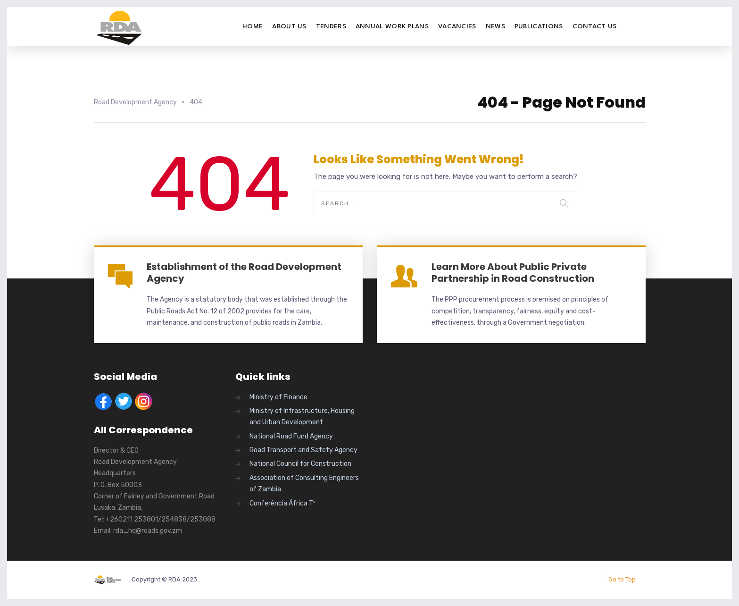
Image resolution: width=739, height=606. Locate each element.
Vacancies (457, 26)
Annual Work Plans (392, 26)
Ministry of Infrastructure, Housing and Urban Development (302, 416)
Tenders (331, 26)
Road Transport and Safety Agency (303, 450)
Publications (539, 26)
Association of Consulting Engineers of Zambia (304, 483)
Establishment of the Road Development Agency (244, 272)
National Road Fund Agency (291, 436)
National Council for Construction (300, 464)
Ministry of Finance (278, 397)
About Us (289, 26)
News (495, 26)
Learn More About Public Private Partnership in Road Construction (513, 272)
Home (252, 26)
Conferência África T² (282, 503)
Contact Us (595, 26)
